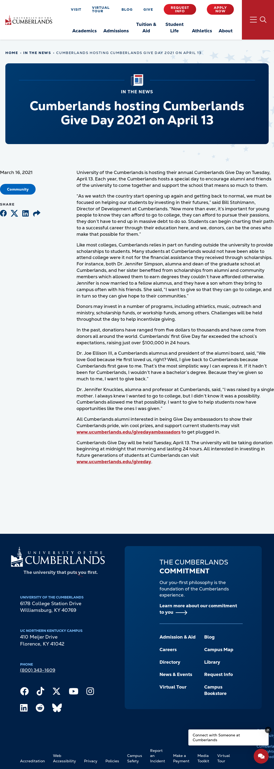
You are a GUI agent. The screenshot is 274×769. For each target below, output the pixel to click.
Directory (169, 662)
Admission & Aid (177, 637)
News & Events (175, 674)
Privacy (90, 761)
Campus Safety (134, 758)
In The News (37, 53)
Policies (112, 761)
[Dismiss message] (268, 730)
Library (212, 662)
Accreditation (32, 761)
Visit (76, 9)
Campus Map (218, 649)
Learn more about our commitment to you (198, 609)
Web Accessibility (64, 758)
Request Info (180, 9)
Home (11, 53)
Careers (168, 649)
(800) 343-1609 (37, 670)
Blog (127, 9)
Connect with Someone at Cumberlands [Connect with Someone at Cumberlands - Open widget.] (216, 737)
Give (148, 9)
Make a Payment (181, 758)
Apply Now (220, 9)
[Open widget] (261, 756)
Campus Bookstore (215, 690)
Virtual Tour (101, 9)
